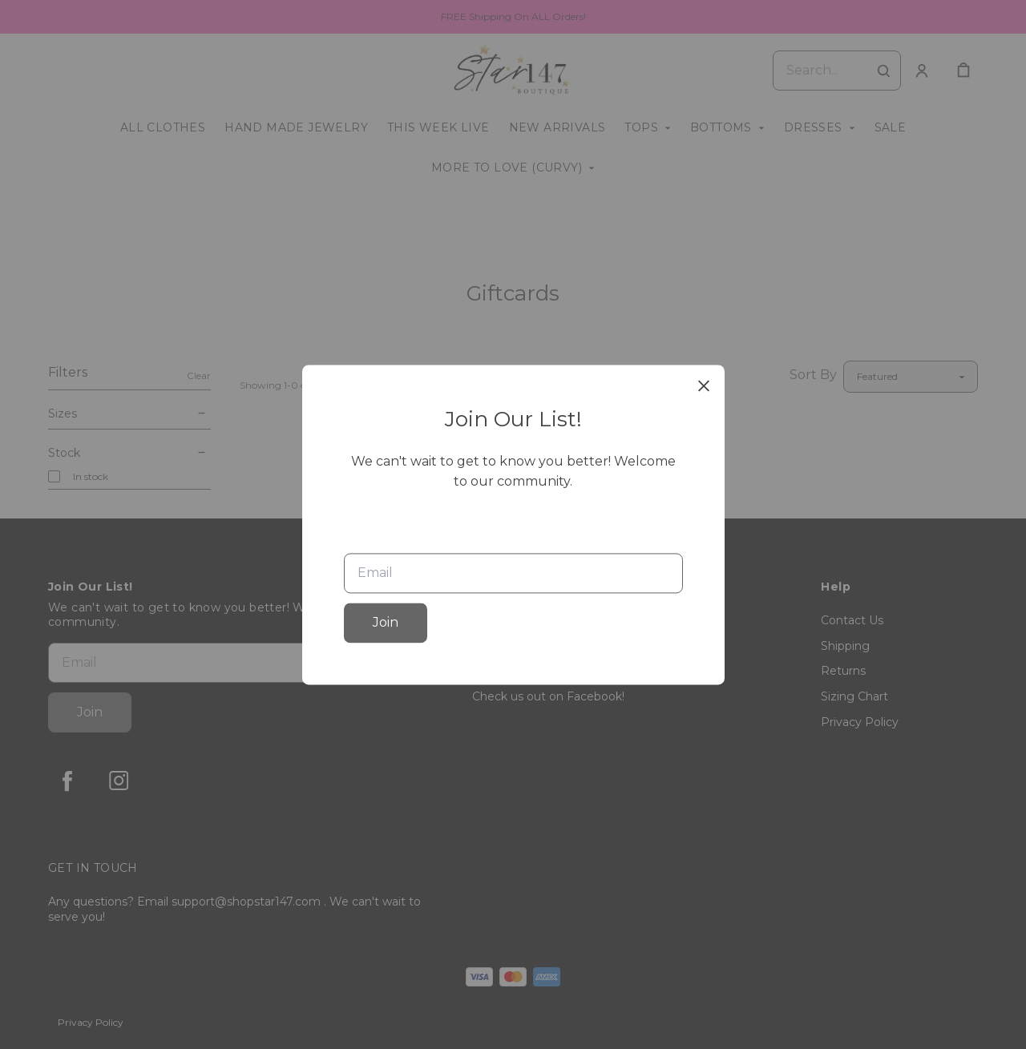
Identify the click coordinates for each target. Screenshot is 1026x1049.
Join (385, 622)
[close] (703, 385)
